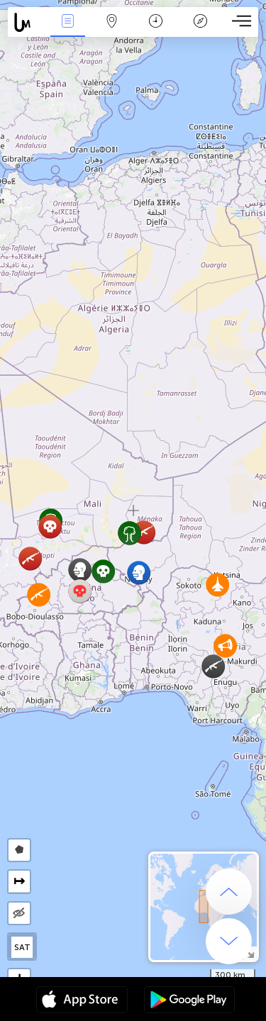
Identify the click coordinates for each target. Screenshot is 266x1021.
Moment (155, 22)
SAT (22, 947)
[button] (38, 594)
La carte (112, 22)
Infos (67, 22)
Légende (200, 22)
